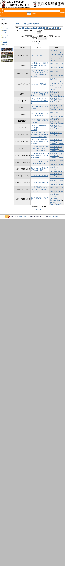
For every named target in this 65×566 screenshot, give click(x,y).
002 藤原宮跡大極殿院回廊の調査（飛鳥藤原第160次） (39, 65)
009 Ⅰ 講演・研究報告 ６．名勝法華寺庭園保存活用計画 (39, 142)
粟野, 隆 (59, 200)
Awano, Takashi (55, 204)
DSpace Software (24, 216)
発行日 (5, 30)
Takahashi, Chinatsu (57, 67)
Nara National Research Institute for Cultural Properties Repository (34, 20)
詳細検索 (34, 13)
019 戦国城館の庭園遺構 (39, 182)
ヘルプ (5, 42)
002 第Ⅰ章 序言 (37, 55)
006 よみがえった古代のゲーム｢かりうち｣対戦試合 (39, 101)
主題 (4, 37)
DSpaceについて (8, 44)
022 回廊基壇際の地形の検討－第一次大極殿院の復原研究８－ (39, 189)
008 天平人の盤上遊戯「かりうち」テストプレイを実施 (39, 128)
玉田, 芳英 (53, 50)
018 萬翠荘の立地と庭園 (39, 176)
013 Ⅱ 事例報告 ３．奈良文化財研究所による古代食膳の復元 (40, 155)
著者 (4, 33)
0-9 (20, 28)
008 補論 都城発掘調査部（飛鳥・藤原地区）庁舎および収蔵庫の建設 (39, 135)
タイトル (5, 35)
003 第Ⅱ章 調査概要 (38, 84)
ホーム (5, 19)
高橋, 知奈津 (54, 63)
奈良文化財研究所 (1, 12)
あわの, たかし (55, 202)
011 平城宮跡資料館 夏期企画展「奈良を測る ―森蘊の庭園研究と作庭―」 (40, 149)
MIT (44, 216)
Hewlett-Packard (53, 216)
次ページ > (39, 43)
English (62, 12)
